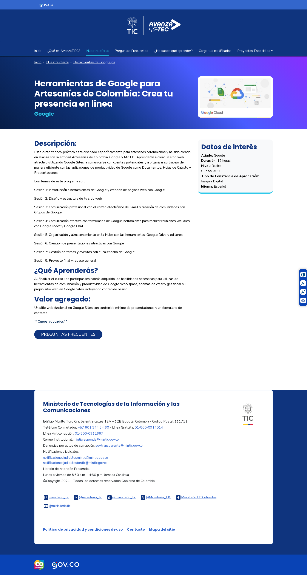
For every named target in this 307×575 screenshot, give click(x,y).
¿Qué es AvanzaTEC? (63, 50)
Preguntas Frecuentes (131, 50)
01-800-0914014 (149, 427)
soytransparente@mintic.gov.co (119, 445)
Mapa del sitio (162, 529)
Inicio (38, 50)
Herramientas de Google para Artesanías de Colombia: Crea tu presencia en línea (95, 62)
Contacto (136, 529)
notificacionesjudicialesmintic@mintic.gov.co (75, 457)
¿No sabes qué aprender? (173, 50)
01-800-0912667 (89, 433)
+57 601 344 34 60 (93, 427)
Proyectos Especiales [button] (253, 50)
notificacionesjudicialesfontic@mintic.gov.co (75, 462)
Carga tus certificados (215, 50)
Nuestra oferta (97, 50)
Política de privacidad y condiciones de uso (83, 529)
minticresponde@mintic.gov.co (96, 439)
